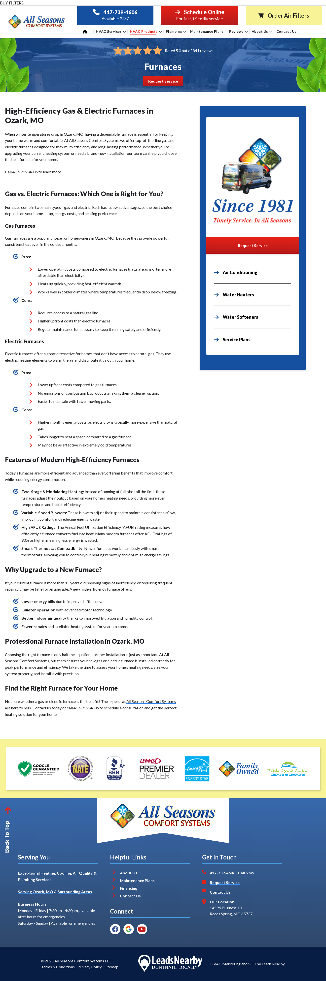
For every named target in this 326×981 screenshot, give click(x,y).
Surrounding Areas (75, 891)
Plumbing (176, 31)
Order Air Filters (288, 15)
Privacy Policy (89, 966)
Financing (128, 888)
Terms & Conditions (58, 966)
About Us (262, 31)
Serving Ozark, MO (35, 891)
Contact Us (286, 31)
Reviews (238, 31)
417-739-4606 (120, 12)
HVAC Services (111, 31)
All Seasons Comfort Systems (151, 701)
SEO (252, 963)
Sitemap (111, 966)
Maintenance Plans (207, 31)
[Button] (163, 81)
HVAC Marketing (225, 963)
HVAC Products (146, 31)
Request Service (225, 882)
